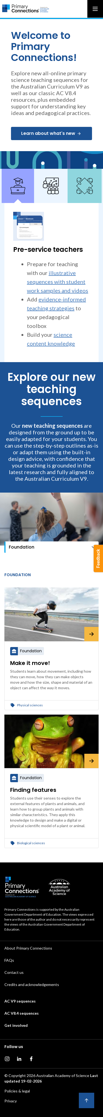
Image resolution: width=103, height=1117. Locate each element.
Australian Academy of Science (62, 1075)
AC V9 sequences (20, 1001)
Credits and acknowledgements (31, 984)
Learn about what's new (51, 133)
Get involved (16, 1025)
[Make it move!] (51, 614)
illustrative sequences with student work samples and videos (57, 281)
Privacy (10, 1101)
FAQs (9, 960)
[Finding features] (51, 741)
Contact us (14, 972)
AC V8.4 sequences (21, 1013)
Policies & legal (17, 1091)
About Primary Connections (28, 948)
